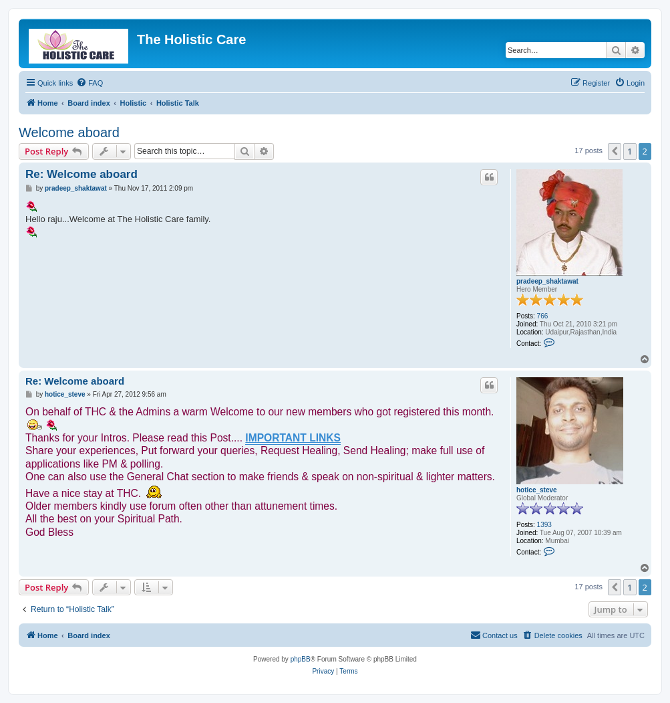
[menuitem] (89, 83)
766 (542, 316)
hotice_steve (536, 490)
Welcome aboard (69, 132)
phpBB (301, 659)
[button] (614, 151)
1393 (544, 524)
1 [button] (629, 151)
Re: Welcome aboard (81, 174)
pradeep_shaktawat (547, 281)
